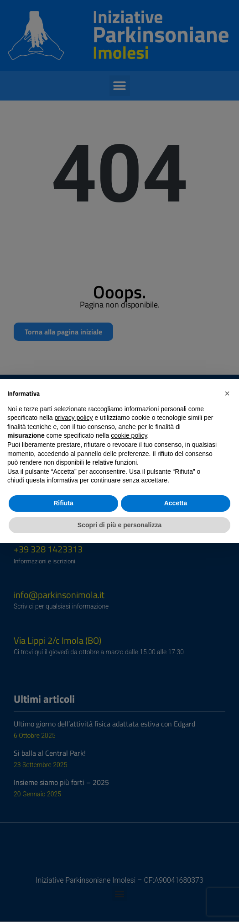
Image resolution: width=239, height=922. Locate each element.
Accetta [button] (175, 503)
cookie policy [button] (129, 435)
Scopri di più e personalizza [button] (119, 525)
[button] (227, 393)
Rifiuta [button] (63, 503)
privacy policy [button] (74, 417)
